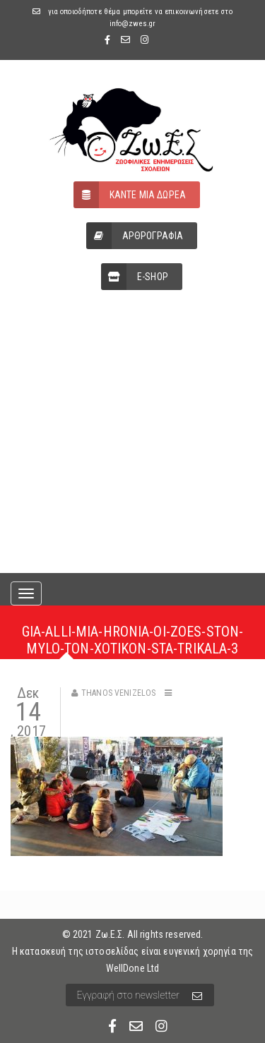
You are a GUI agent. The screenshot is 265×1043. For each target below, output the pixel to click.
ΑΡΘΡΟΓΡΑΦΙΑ (135, 235)
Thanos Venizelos (118, 693)
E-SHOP (134, 276)
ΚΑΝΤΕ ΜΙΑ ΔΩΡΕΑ (129, 194)
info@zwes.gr (133, 23)
